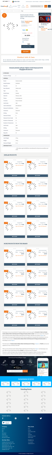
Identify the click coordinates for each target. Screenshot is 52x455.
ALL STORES (15, 6)
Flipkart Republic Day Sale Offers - (8, 446)
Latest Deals (30, 434)
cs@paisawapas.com (31, 443)
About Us (3, 428)
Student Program (30, 437)
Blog (2, 430)
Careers (29, 433)
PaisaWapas (23, 453)
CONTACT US (41, 1)
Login (49, 6)
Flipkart (27, 22)
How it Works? (4, 433)
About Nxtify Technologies (6, 437)
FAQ (2, 431)
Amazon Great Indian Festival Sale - (8, 443)
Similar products (10, 155)
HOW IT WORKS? (36, 1)
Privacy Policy (4, 434)
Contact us (31, 440)
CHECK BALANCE (29, 1)
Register (45, 6)
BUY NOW (25, 51)
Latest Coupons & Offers (31, 431)
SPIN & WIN (15, 1)
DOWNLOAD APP (48, 1)
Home (29, 428)
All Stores (29, 430)
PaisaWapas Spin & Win (5, 449)
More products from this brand (15, 243)
